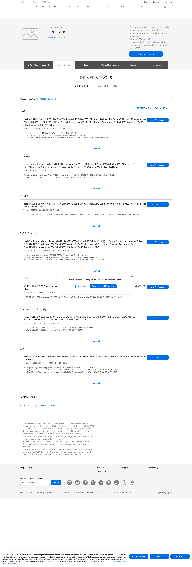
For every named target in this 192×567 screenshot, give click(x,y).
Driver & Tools (81, 86)
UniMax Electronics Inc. (105, 497)
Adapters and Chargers (79, 523)
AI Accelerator (51, 520)
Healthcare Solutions (28, 479)
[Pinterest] (108, 551)
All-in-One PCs (25, 531)
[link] (24, 7)
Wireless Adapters (52, 538)
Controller (74, 534)
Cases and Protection (78, 520)
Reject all (159, 556)
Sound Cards (50, 523)
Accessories (24, 483)
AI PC (99, 505)
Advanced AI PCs (103, 509)
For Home (24, 490)
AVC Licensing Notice (104, 523)
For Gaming (24, 505)
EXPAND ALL (144, 108)
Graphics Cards (51, 494)
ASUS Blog (101, 527)
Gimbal (73, 538)
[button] (146, 2)
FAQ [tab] (86, 65)
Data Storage (50, 512)
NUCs (48, 472)
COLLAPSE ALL (163, 108)
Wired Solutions (76, 472)
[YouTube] (77, 551)
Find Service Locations (130, 475)
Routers (48, 531)
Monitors (23, 516)
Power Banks (75, 531)
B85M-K (25, 12)
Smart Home (75, 494)
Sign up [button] (56, 551)
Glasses (23, 524)
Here (150, 39)
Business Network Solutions (81, 475)
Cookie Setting (138, 556)
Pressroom (101, 486)
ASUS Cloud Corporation (106, 494)
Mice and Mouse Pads (79, 505)
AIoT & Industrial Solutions (80, 483)
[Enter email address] (35, 551)
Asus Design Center (104, 512)
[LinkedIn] (100, 551)
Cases (48, 498)
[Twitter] (93, 551)
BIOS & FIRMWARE (107, 86)
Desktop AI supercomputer (81, 486)
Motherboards (51, 490)
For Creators (25, 498)
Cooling (48, 501)
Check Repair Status (129, 472)
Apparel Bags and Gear (79, 516)
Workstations (50, 479)
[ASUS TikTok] (116, 551)
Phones (23, 475)
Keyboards (75, 501)
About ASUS (101, 472)
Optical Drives (51, 509)
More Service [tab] (157, 65)
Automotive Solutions (104, 520)
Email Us (28, 406)
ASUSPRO (100, 516)
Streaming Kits (76, 512)
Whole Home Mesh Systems (56, 534)
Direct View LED (26, 520)
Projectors (24, 527)
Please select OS (27, 99)
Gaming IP (74, 542)
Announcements (102, 479)
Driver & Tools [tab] (63, 65)
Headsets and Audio (78, 509)
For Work (23, 494)
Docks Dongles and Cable (80, 527)
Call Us (124, 486)
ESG (149, 472)
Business (156, 2)
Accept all (180, 556)
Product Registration (129, 479)
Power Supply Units (53, 505)
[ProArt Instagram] (124, 551)
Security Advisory (128, 490)
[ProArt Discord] (132, 551)
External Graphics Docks (55, 516)
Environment (167, 2)
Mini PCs (49, 475)
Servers (73, 490)
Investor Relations (103, 483)
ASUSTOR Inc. (102, 490)
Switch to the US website (103, 286)
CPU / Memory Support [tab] (37, 65)
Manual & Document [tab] (110, 65)
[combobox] (104, 99)
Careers (99, 475)
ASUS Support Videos (130, 494)
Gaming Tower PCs (27, 538)
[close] (132, 276)
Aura (98, 534)
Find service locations (48, 406)
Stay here (82, 286)
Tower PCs (24, 535)
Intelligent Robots (77, 479)
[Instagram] (69, 551)
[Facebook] (85, 551)
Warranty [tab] (134, 65)
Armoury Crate (102, 531)
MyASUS (125, 497)
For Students (25, 501)
